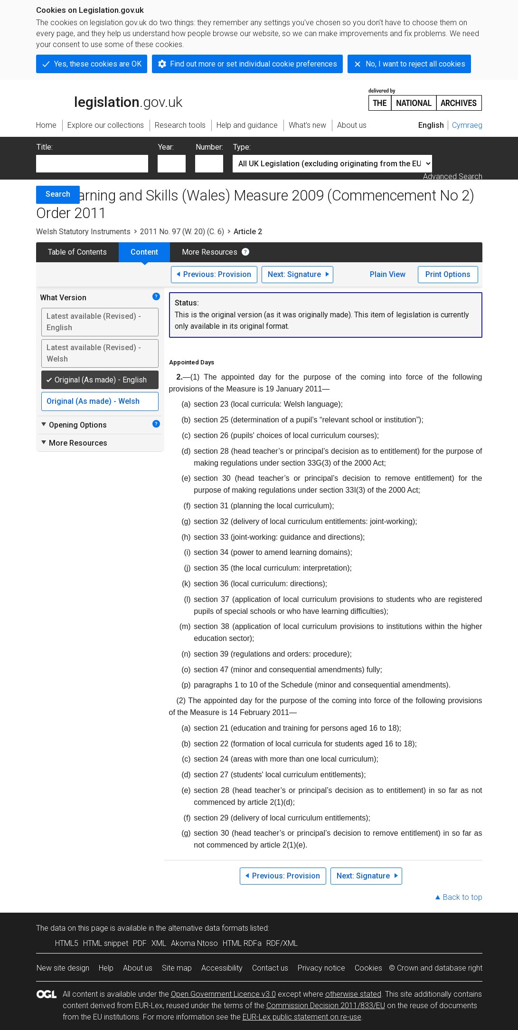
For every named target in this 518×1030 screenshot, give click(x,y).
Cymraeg (467, 125)
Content (144, 252)
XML (158, 943)
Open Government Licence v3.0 (223, 994)
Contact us (270, 968)
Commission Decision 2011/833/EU (325, 1005)
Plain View (387, 274)
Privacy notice (321, 968)
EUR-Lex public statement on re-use (302, 1016)
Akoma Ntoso (194, 943)
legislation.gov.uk (109, 99)
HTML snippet (105, 943)
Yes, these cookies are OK (97, 63)
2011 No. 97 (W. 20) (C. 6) (182, 231)
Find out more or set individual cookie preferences (253, 63)
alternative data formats (208, 928)
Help (106, 968)
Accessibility (222, 968)
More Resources (209, 252)
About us (137, 968)
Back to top (462, 897)
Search (58, 194)
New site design (63, 968)
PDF (140, 943)
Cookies (368, 968)
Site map (177, 968)
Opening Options (73, 424)
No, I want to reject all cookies (415, 63)
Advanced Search (452, 176)
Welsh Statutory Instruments (83, 231)
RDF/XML (282, 943)
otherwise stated (353, 994)
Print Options (448, 274)
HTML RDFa (242, 943)
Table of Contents (77, 252)
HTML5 (66, 943)
